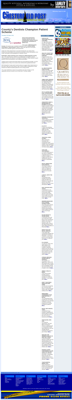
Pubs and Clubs (51, 379)
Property (56, 22)
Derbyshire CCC (29, 379)
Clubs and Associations (20, 380)
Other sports (28, 384)
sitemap (48, 388)
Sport (17, 22)
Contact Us (7, 382)
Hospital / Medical (62, 378)
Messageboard (18, 378)
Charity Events (18, 382)
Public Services (34, 22)
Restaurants (50, 381)
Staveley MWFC (29, 378)
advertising (25, 388)
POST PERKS (24, 22)
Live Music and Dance (52, 378)
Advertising (7, 381)
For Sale (68, 22)
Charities (17, 379)
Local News (11, 22)
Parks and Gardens (51, 384)
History (6, 380)
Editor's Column (7, 378)
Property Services (40, 379)
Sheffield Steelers (29, 383)
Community (43, 22)
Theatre (49, 382)
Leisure (50, 22)
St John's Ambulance (62, 383)
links (45, 388)
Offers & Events (40, 376)
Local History (18, 383)
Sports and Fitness (51, 383)
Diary (38, 382)
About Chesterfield (8, 379)
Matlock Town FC (29, 381)
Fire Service (61, 379)
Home (4, 22)
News (6, 376)
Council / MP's (61, 382)
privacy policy (41, 388)
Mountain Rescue (62, 384)
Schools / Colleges (62, 380)
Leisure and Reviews (19, 381)
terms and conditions (35, 388)
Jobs (62, 22)
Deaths (17, 385)
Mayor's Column (61, 381)
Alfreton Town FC (29, 380)
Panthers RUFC (29, 382)
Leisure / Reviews (51, 376)
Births (17, 384)
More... (51, 50)
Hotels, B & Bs (50, 380)
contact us (29, 388)
